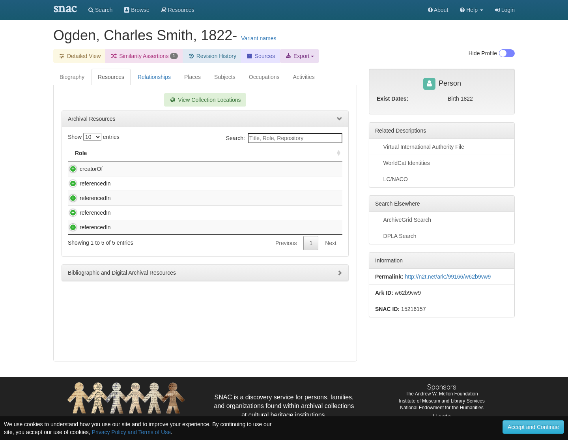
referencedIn (87, 191)
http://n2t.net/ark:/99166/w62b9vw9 (448, 276)
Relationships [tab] (154, 77)
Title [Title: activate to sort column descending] (119, 153)
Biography (72, 77)
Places (192, 77)
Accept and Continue (533, 427)
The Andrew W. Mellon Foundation (441, 394)
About (438, 10)
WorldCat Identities (402, 162)
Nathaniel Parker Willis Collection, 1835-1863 (166, 191)
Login (505, 10)
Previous (286, 282)
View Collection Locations (205, 100)
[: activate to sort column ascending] (335, 153)
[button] (471, 10)
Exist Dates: (392, 98)
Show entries (94, 137)
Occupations (264, 77)
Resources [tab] (111, 77)
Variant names (258, 38)
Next (330, 282)
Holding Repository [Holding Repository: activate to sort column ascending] (277, 153)
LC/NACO (391, 178)
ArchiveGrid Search (403, 219)
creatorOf (83, 169)
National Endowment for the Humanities (441, 407)
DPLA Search (396, 235)
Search (100, 10)
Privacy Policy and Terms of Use (131, 432)
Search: (284, 138)
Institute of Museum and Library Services (441, 401)
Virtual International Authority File (419, 146)
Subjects (224, 77)
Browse (136, 10)
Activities (304, 77)
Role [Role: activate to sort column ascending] (81, 153)
